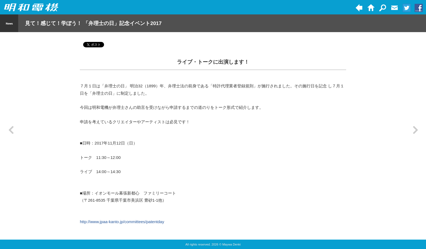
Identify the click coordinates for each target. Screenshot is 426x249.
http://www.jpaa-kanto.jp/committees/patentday (122, 221)
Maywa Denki (231, 244)
